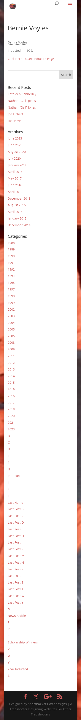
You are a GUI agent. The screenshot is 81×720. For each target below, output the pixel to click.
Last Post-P (15, 569)
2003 (11, 316)
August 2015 (17, 205)
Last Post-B (16, 509)
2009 (11, 349)
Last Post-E (15, 529)
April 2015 (15, 212)
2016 (11, 389)
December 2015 (19, 198)
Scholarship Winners (23, 642)
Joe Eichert (15, 114)
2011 (11, 356)
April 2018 (15, 172)
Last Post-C (16, 516)
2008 (11, 342)
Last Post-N (16, 562)
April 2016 (15, 192)
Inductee (14, 476)
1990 (11, 256)
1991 (11, 263)
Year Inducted (18, 669)
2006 (11, 336)
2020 (11, 416)
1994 (11, 276)
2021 (11, 422)
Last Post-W (16, 596)
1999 (11, 303)
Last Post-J (15, 542)
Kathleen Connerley (22, 94)
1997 (11, 289)
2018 (11, 409)
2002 (11, 309)
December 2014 (19, 225)
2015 (11, 382)
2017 (11, 403)
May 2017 (15, 178)
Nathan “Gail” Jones (22, 101)
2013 (11, 369)
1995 (11, 283)
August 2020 (17, 152)
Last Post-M (16, 556)
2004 (11, 323)
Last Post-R (16, 576)
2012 (11, 363)
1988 (11, 243)
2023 (11, 429)
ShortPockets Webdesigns (47, 704)
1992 (11, 269)
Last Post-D (16, 522)
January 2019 (17, 165)
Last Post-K (16, 549)
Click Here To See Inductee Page (31, 59)
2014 (11, 376)
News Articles (17, 616)
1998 (11, 296)
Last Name (15, 502)
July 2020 (14, 158)
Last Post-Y (15, 602)
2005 (11, 329)
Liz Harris (14, 121)
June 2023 (15, 138)
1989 (11, 249)
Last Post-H (16, 536)
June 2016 (15, 185)
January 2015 (17, 218)
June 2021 (15, 145)
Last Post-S (15, 582)
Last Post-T (15, 589)
